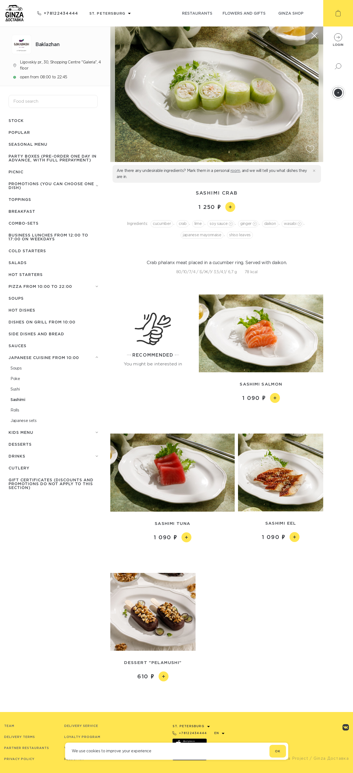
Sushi (15, 389)
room (235, 170)
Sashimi (17, 399)
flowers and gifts (244, 13)
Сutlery (19, 468)
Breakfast (22, 211)
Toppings (20, 199)
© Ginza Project (290, 758)
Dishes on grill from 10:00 (42, 322)
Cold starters (27, 251)
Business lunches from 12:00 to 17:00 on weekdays (48, 237)
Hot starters (26, 274)
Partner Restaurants (26, 748)
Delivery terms (19, 737)
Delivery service (81, 725)
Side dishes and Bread (36, 334)
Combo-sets (24, 223)
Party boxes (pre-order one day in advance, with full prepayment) (53, 158)
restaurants (197, 13)
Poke (15, 378)
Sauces (17, 346)
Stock (16, 120)
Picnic (16, 172)
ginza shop (290, 13)
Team (9, 725)
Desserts (20, 444)
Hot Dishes (22, 310)
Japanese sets (23, 420)
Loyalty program (82, 737)
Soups (16, 298)
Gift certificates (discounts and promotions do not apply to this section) (51, 484)
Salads (18, 263)
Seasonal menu (28, 144)
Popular (19, 132)
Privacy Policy (19, 759)
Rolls (14, 410)
